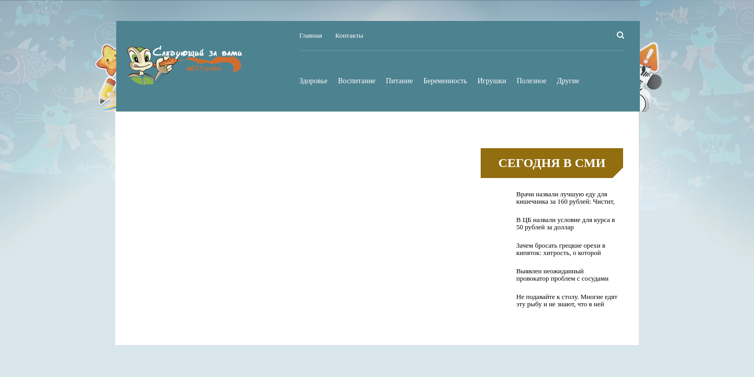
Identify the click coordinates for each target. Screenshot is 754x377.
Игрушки (492, 81)
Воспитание (357, 81)
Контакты (349, 35)
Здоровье (314, 81)
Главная (311, 35)
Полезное (532, 81)
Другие (568, 81)
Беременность (445, 81)
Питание (399, 81)
